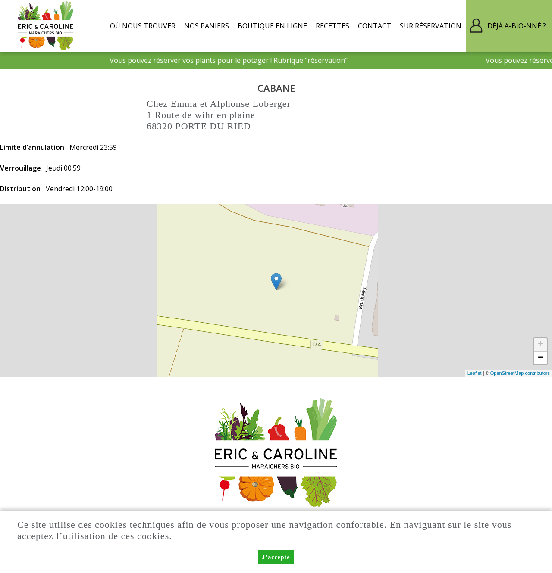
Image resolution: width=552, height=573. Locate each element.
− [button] (540, 358)
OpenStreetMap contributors (520, 373)
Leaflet (474, 373)
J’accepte (276, 557)
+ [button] (540, 344)
